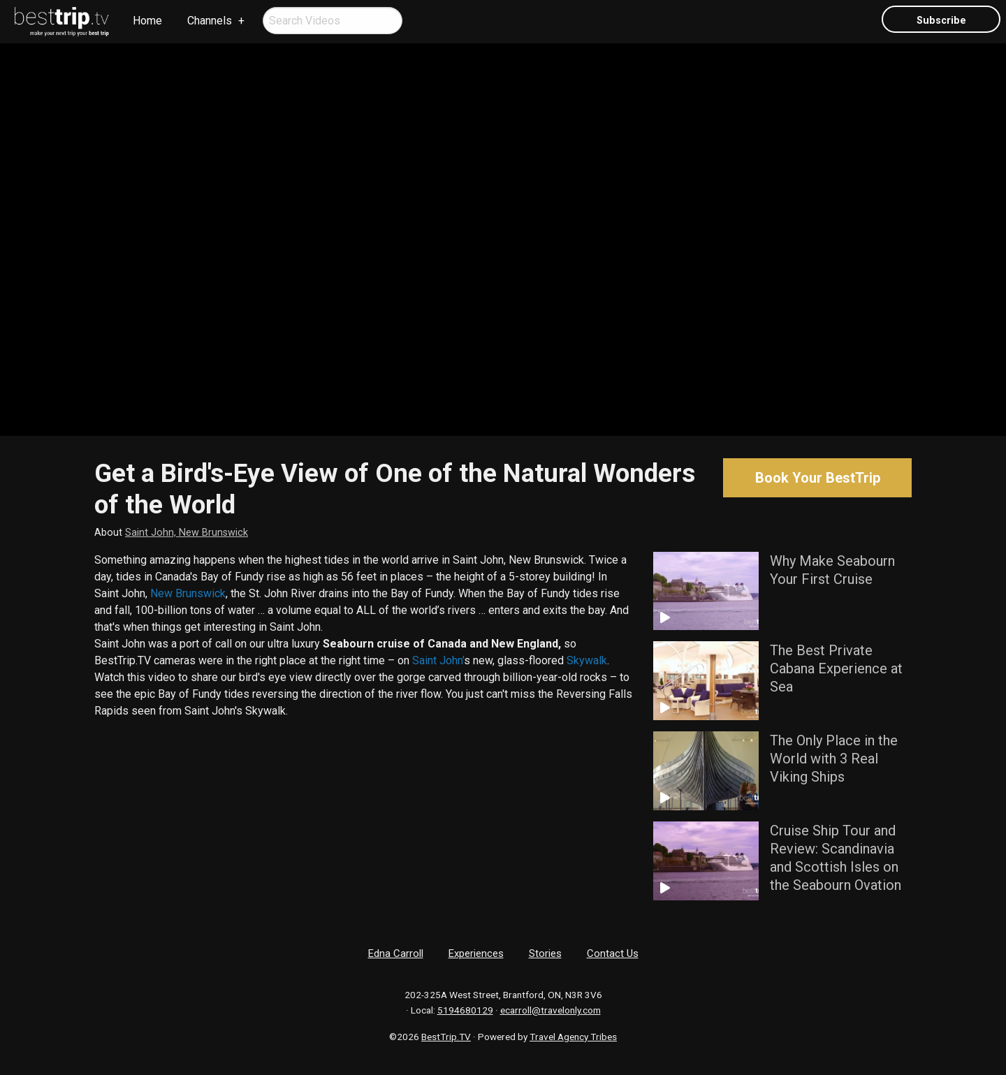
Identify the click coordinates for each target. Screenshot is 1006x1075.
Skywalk (587, 660)
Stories (545, 953)
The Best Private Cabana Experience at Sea (836, 668)
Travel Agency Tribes (573, 1036)
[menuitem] (62, 22)
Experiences (476, 953)
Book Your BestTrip (817, 477)
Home (147, 20)
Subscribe (941, 21)
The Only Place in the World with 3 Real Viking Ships (834, 758)
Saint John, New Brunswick (186, 533)
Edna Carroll (395, 953)
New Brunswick (188, 593)
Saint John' (438, 660)
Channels (209, 20)
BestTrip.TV (446, 1036)
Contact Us (613, 953)
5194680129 (465, 1010)
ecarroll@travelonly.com (550, 1010)
